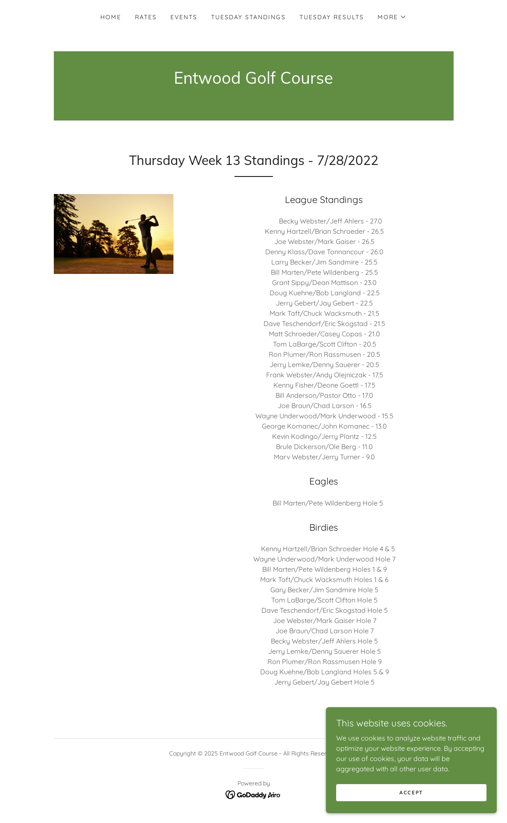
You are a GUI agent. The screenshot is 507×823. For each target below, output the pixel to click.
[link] (253, 81)
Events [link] (183, 17)
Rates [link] (146, 17)
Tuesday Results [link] (331, 17)
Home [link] (110, 17)
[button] (392, 17)
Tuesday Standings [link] (248, 17)
